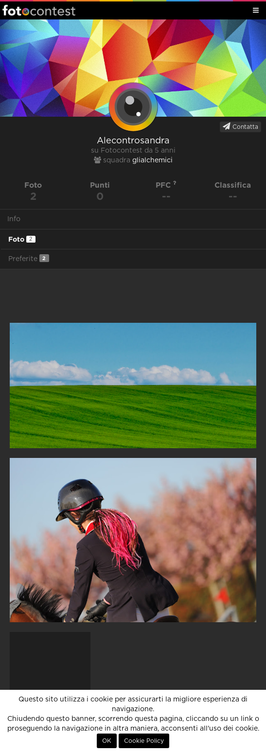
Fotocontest (38, 10)
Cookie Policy (144, 741)
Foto (21, 239)
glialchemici (152, 160)
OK (106, 741)
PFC (166, 185)
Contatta (240, 126)
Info (13, 219)
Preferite (28, 258)
